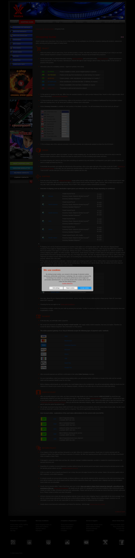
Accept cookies (84, 288)
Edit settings (56, 288)
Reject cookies (70, 288)
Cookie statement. (67, 283)
